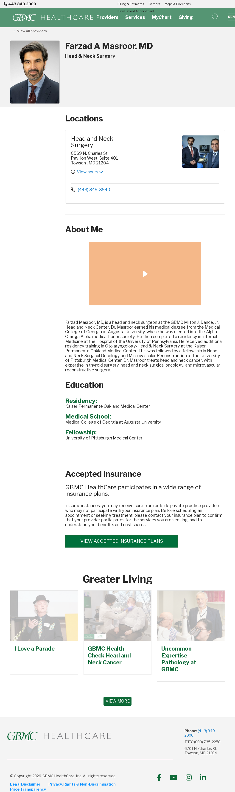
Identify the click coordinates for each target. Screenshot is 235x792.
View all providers (32, 31)
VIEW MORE (117, 701)
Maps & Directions (178, 4)
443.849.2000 (20, 4)
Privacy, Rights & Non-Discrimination (82, 784)
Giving (185, 14)
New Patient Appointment (136, 11)
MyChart (161, 14)
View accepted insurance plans (121, 541)
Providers (107, 14)
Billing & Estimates (131, 4)
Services (135, 14)
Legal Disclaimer (25, 784)
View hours (90, 171)
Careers (154, 4)
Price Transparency (28, 789)
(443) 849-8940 (90, 189)
